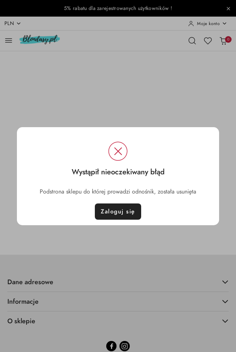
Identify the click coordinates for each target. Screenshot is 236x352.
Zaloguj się (118, 212)
